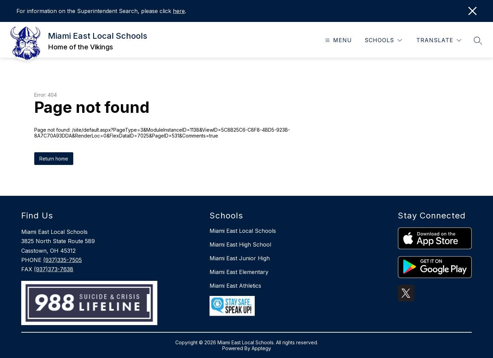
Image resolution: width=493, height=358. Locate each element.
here (179, 11)
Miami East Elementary (239, 271)
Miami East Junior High (240, 258)
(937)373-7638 (53, 269)
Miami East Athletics (235, 285)
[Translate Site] (439, 40)
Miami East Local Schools (243, 230)
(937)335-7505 (62, 259)
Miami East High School (240, 244)
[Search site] (478, 40)
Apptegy (261, 348)
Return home (53, 159)
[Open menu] (338, 40)
